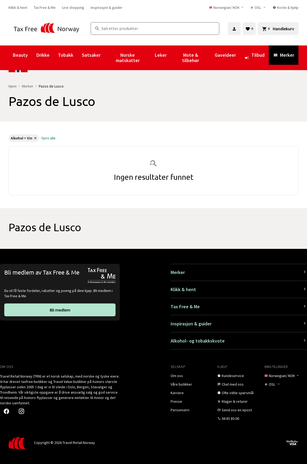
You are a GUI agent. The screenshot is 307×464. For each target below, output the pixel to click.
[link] (18, 7)
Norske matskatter (128, 57)
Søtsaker (91, 55)
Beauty (20, 55)
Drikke (42, 55)
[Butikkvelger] (258, 7)
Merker (283, 55)
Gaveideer (225, 55)
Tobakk (65, 55)
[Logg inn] (234, 28)
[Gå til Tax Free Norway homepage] (46, 28)
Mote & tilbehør (190, 57)
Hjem (13, 86)
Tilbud (254, 57)
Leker (161, 55)
